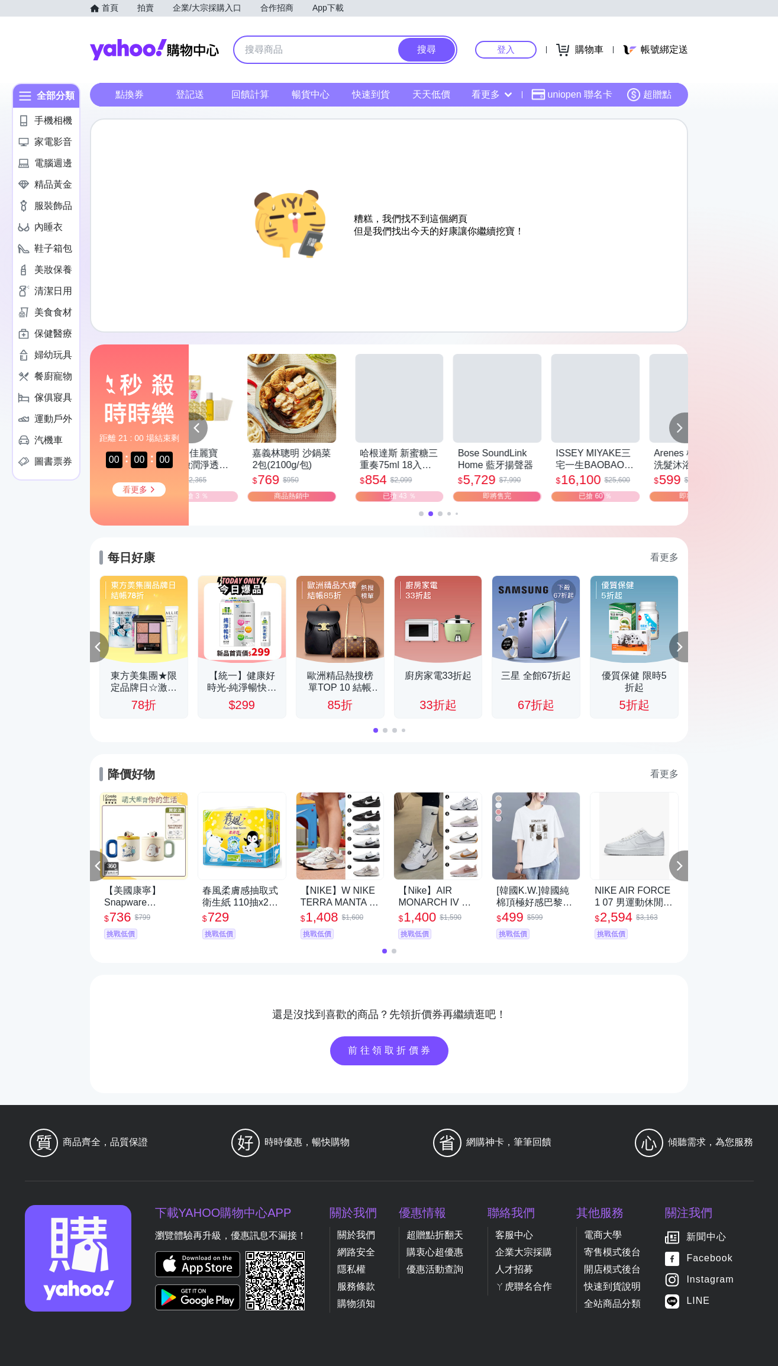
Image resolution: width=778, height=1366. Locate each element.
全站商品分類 (612, 1304)
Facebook (709, 1259)
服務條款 (356, 1286)
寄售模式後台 (612, 1252)
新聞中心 (706, 1237)
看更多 (492, 94)
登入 (506, 49)
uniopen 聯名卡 (571, 95)
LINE (698, 1301)
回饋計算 (250, 94)
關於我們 (356, 1235)
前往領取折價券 (390, 1050)
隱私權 (351, 1269)
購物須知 (356, 1304)
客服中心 (514, 1235)
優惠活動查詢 (434, 1269)
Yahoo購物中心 (154, 50)
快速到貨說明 (612, 1286)
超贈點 (649, 95)
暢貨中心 (311, 94)
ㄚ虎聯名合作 (523, 1286)
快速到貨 (371, 94)
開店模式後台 (612, 1269)
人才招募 (514, 1269)
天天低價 (431, 94)
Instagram (710, 1280)
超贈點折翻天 (434, 1235)
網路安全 (356, 1252)
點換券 (129, 94)
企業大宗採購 (523, 1252)
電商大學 (603, 1235)
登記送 (190, 94)
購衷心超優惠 (434, 1252)
